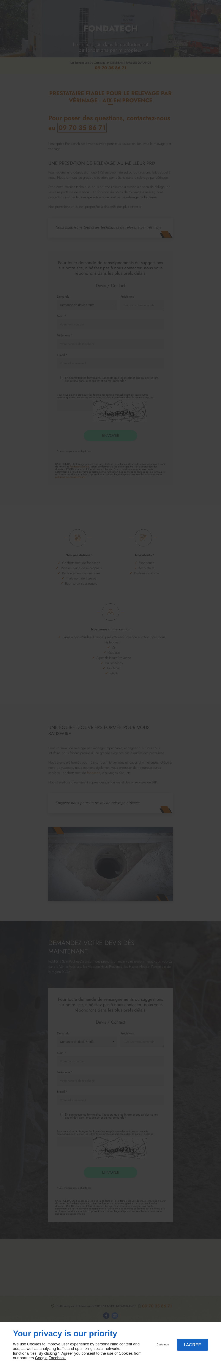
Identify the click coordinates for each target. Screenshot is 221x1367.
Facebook (57, 1358)
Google (41, 1358)
